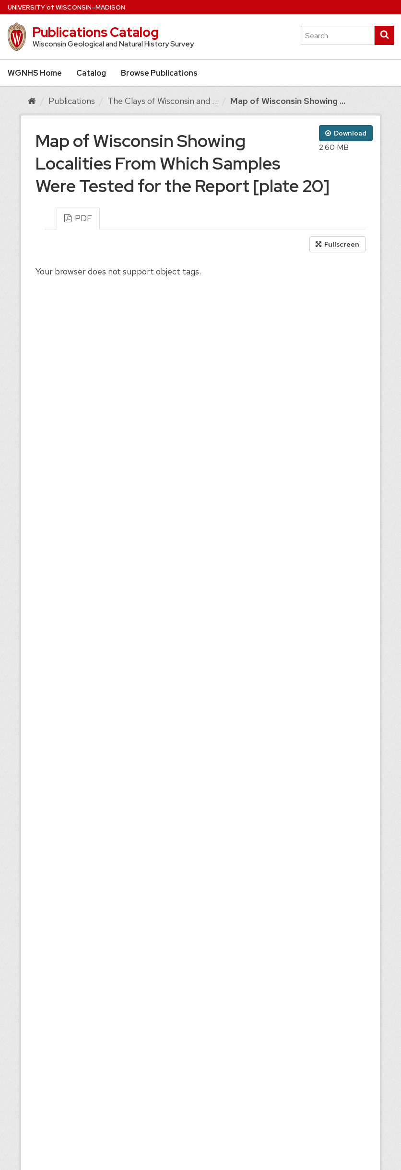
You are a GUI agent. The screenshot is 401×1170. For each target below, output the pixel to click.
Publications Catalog (95, 32)
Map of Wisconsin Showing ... (287, 100)
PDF (78, 218)
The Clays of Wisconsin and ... (162, 100)
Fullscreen (337, 244)
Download (345, 133)
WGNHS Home (35, 73)
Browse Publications (159, 73)
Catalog (91, 73)
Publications (71, 100)
